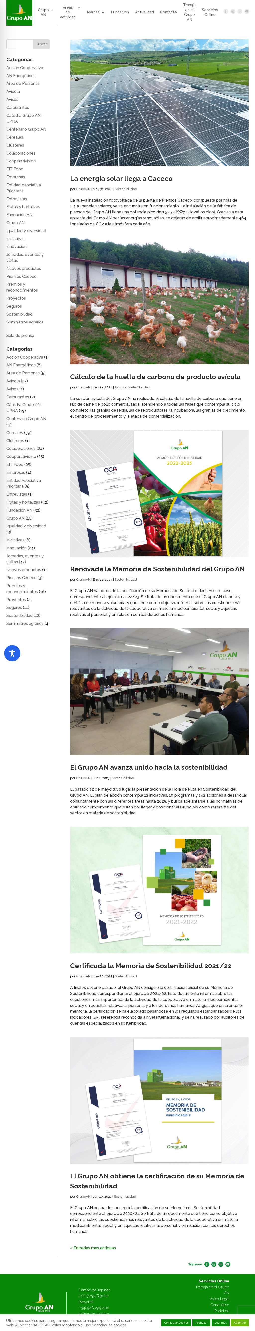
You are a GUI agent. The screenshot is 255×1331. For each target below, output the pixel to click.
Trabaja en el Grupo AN (189, 12)
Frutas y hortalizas (23, 206)
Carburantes (17, 107)
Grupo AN (43, 12)
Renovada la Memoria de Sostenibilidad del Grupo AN (157, 569)
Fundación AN (19, 214)
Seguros (14, 306)
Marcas (93, 12)
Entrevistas (16, 199)
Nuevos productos (23, 268)
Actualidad (144, 12)
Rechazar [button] (201, 1322)
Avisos (12, 99)
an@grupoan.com (93, 1314)
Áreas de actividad (68, 12)
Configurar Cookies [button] (176, 1322)
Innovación (16, 246)
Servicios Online (210, 12)
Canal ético (219, 1305)
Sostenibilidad (126, 189)
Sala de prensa (20, 335)
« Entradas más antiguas (93, 1248)
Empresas (15, 177)
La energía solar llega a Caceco (121, 178)
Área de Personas (23, 83)
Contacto (168, 12)
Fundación (120, 12)
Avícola (120, 387)
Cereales (14, 137)
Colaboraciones (21, 153)
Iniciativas (15, 238)
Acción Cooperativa (24, 67)
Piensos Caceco (21, 276)
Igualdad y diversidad (26, 230)
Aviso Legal (219, 1299)
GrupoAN (83, 189)
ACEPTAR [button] (240, 1322)
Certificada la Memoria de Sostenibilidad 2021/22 (150, 965)
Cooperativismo (21, 161)
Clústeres (15, 145)
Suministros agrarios (25, 322)
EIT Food (14, 169)
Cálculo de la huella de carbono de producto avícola (155, 377)
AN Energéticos (21, 75)
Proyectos (16, 298)
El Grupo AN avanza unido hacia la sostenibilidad (149, 767)
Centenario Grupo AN (26, 129)
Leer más (221, 1322)
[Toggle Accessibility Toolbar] (12, 653)
